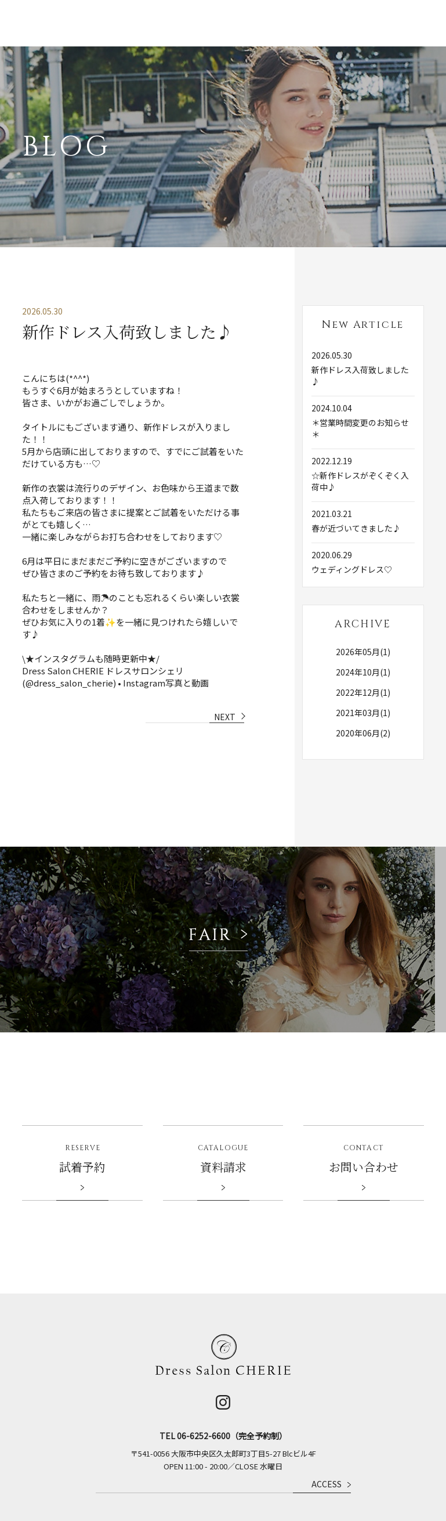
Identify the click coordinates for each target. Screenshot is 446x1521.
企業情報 (296, 1492)
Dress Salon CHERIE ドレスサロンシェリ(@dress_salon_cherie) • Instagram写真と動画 (115, 645)
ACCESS (331, 1415)
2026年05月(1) (363, 620)
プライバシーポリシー (346, 1492)
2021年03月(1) (363, 681)
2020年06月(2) (363, 701)
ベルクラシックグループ (242, 1492)
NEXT (224, 685)
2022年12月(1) (363, 660)
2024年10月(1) (363, 640)
